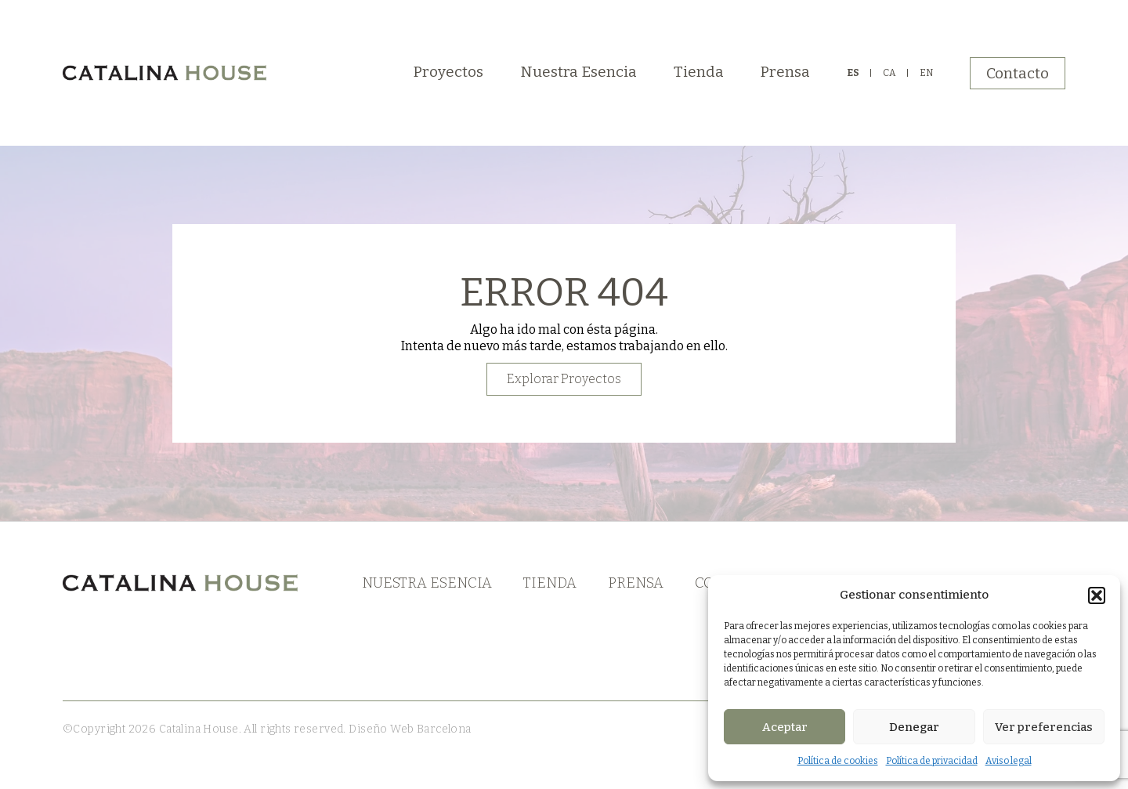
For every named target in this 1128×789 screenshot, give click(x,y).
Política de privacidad (932, 760)
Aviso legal (1008, 760)
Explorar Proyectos (564, 378)
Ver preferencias (1044, 727)
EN (926, 73)
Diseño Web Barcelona (409, 729)
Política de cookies (837, 760)
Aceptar (785, 727)
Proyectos (448, 72)
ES (853, 73)
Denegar (914, 727)
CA (889, 73)
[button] (1096, 595)
